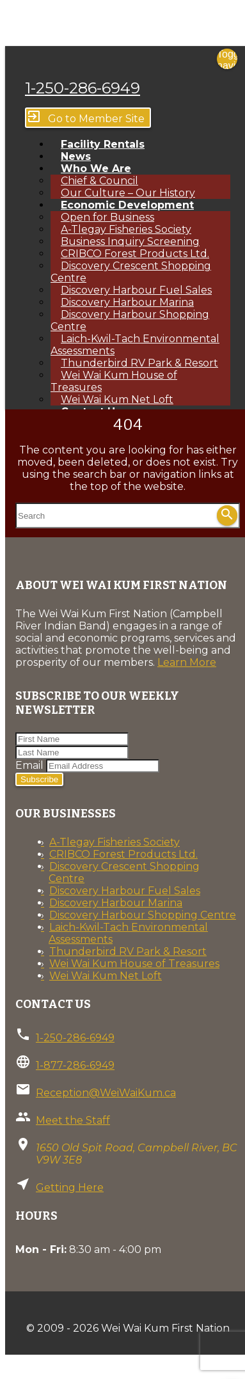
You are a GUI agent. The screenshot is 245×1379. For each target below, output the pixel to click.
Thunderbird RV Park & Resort (128, 951)
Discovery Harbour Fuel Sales (124, 891)
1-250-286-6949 (82, 88)
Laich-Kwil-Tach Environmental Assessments (135, 345)
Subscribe (39, 779)
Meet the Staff (73, 1120)
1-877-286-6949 (75, 1065)
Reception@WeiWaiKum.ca (106, 1093)
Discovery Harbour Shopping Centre (130, 320)
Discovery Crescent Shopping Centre (131, 272)
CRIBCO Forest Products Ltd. (123, 854)
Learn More (186, 662)
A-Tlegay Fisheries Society (114, 842)
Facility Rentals (103, 144)
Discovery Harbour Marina (115, 903)
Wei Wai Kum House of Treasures (114, 381)
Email (29, 765)
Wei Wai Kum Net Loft (105, 976)
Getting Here (70, 1187)
